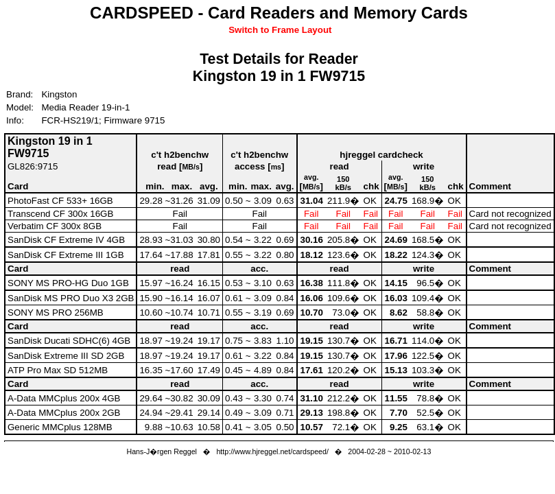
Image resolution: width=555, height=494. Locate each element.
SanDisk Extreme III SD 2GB (66, 356)
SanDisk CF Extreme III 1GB (66, 255)
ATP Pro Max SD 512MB (58, 370)
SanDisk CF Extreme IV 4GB (66, 240)
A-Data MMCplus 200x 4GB (64, 398)
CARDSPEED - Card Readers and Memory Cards (279, 12)
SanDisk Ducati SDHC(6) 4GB (69, 341)
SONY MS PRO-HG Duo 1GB (68, 283)
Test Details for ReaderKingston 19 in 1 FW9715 (279, 67)
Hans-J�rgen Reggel (162, 451)
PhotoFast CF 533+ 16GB (60, 201)
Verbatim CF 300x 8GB (55, 226)
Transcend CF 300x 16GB (60, 214)
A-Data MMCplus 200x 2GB (64, 413)
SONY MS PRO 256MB (56, 312)
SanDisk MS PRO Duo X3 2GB (71, 298)
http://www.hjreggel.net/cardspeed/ (272, 451)
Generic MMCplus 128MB (60, 427)
